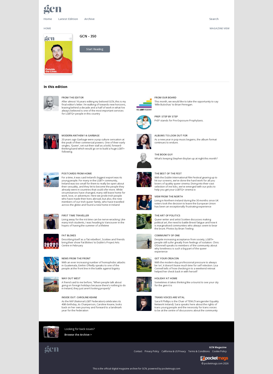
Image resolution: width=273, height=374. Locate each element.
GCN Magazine (218, 347)
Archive (89, 19)
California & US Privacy (174, 351)
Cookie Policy (219, 351)
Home (48, 19)
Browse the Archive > (78, 334)
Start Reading (94, 49)
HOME (47, 28)
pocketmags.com (213, 363)
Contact (138, 351)
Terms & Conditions (199, 351)
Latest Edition (68, 19)
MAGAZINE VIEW (219, 28)
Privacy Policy (152, 351)
